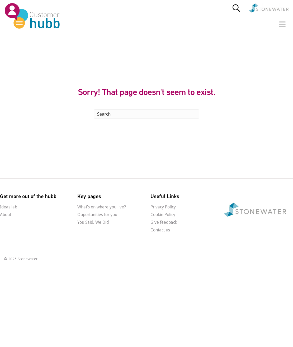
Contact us (160, 229)
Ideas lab (8, 206)
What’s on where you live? (101, 206)
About (5, 214)
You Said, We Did (93, 222)
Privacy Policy (163, 206)
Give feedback (163, 222)
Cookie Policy (162, 214)
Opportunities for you (97, 214)
